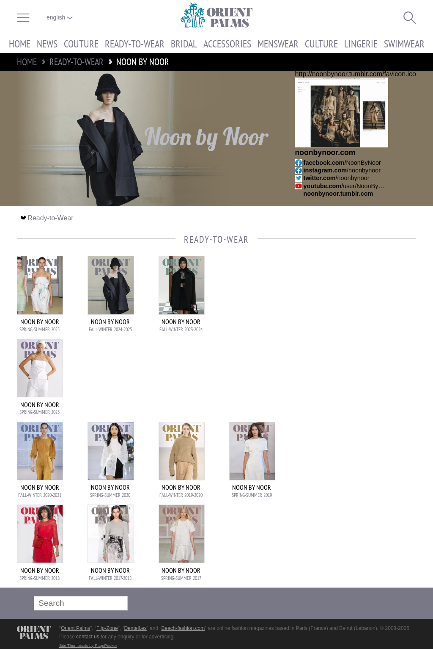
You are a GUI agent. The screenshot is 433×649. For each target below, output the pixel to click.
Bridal (184, 44)
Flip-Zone (107, 628)
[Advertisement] (356, 313)
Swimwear (404, 44)
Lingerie (361, 44)
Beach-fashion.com (183, 628)
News (47, 44)
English (60, 17)
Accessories (227, 44)
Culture (321, 44)
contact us (87, 637)
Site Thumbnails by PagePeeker (88, 645)
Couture (81, 44)
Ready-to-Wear (134, 44)
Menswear (278, 44)
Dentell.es (135, 628)
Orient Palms (75, 628)
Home (19, 44)
